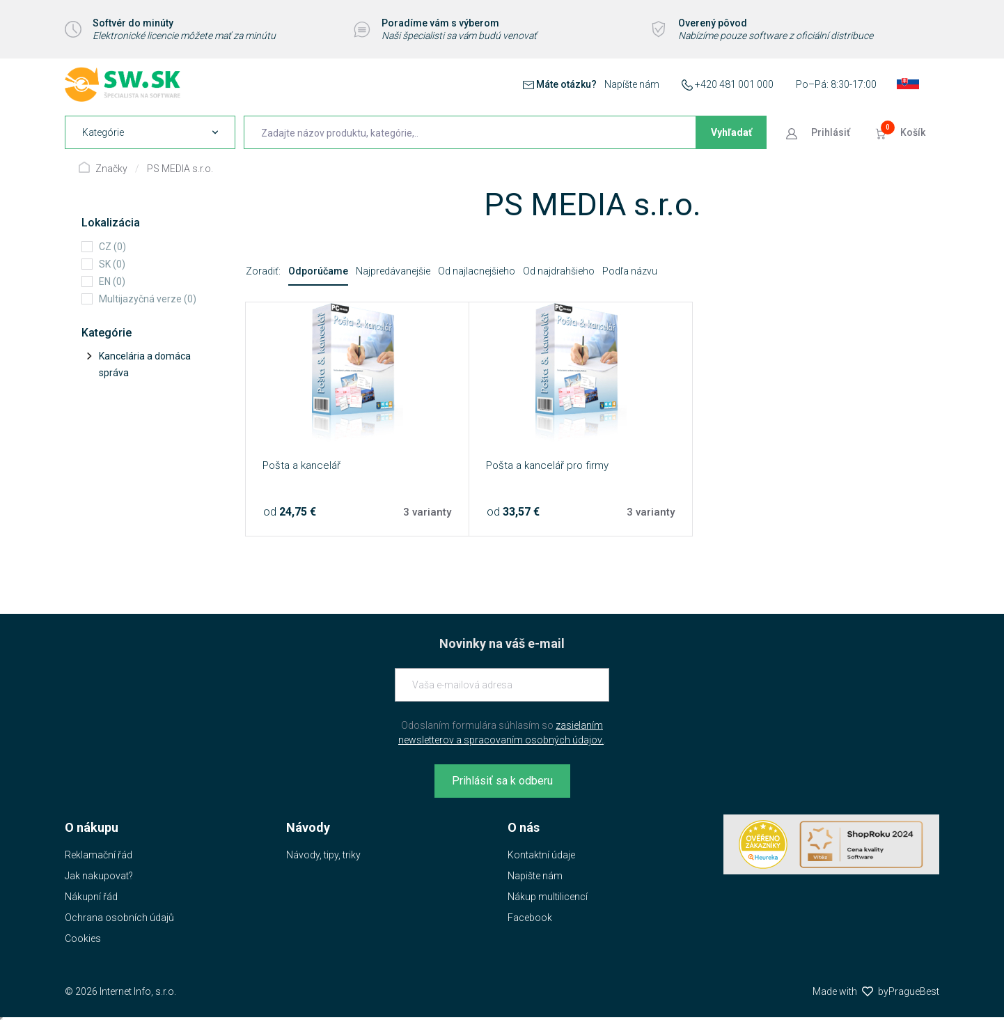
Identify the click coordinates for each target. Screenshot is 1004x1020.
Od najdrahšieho (559, 271)
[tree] (147, 364)
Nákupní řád (91, 896)
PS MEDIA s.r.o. (180, 168)
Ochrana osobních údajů (119, 917)
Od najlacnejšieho (476, 271)
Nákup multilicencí (548, 896)
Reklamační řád (98, 854)
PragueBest (913, 991)
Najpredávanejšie (393, 271)
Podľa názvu (629, 271)
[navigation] (150, 132)
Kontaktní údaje (541, 854)
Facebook (530, 917)
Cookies (83, 938)
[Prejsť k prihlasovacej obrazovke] (819, 132)
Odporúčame (318, 271)
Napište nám (535, 875)
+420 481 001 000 (734, 84)
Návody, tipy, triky (323, 854)
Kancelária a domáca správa (145, 364)
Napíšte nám (631, 84)
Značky (111, 168)
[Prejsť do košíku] (901, 132)
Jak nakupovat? (99, 875)
